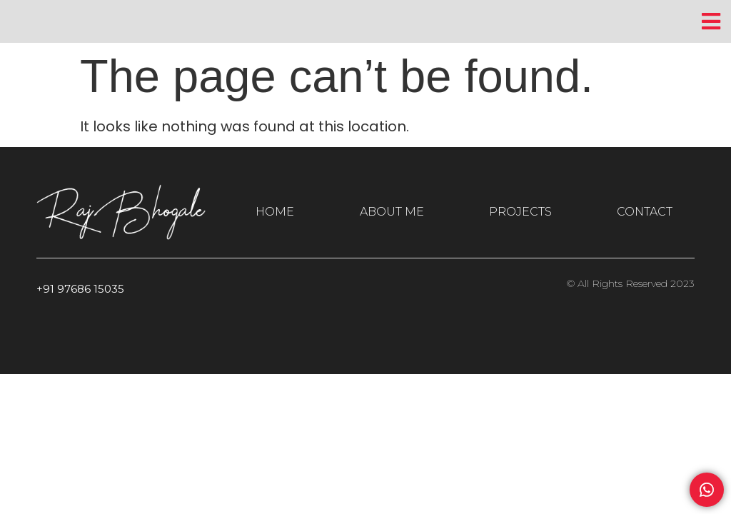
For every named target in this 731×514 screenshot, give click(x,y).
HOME (275, 211)
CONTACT (644, 211)
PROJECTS (520, 211)
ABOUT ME (392, 211)
